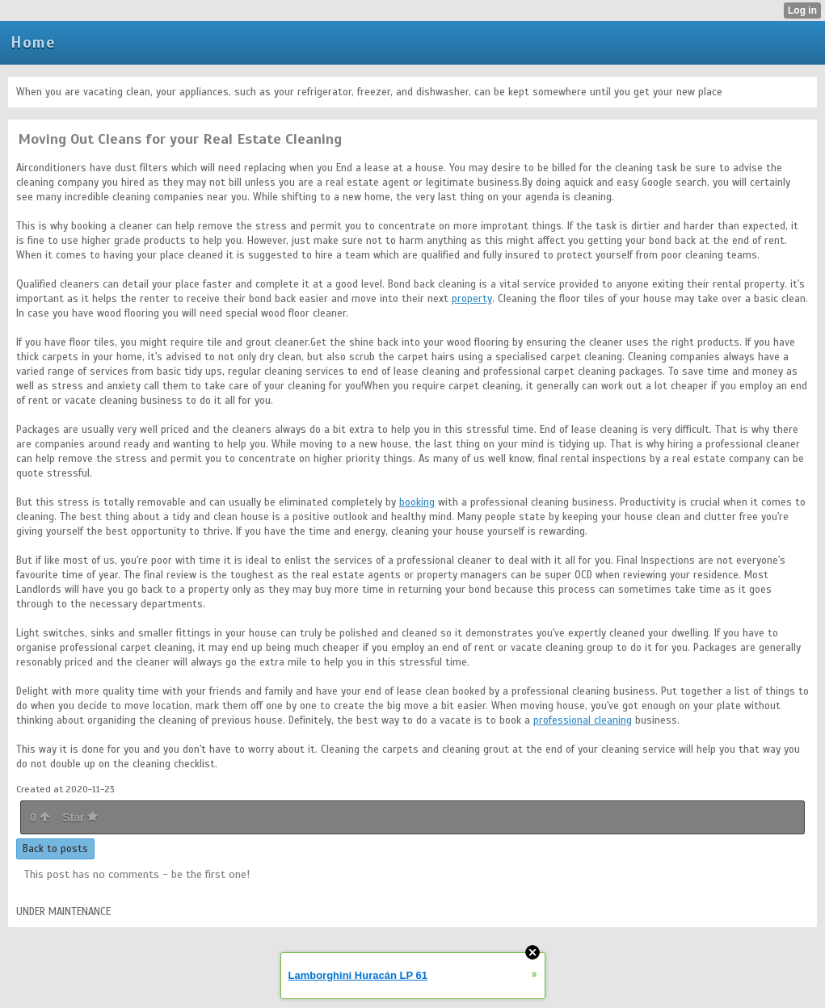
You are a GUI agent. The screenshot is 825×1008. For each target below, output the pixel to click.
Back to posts (55, 848)
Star (80, 817)
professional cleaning (582, 720)
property (472, 298)
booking (417, 502)
